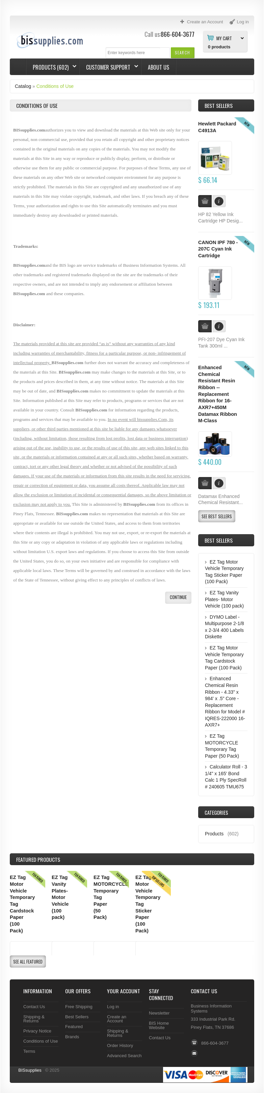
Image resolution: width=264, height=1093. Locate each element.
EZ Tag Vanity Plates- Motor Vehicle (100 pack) (224, 599)
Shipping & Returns (34, 1019)
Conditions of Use (55, 86)
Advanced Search (124, 1055)
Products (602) (51, 67)
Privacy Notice (37, 1030)
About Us (158, 67)
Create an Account (116, 1019)
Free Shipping (79, 1006)
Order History (120, 1045)
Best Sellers (219, 105)
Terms (29, 1051)
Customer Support (109, 67)
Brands (72, 1036)
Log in (113, 1006)
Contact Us (34, 1006)
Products (214, 833)
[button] (182, 52)
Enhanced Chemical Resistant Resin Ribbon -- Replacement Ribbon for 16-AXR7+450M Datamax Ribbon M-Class (217, 394)
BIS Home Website (159, 1025)
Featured (74, 1026)
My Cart (224, 38)
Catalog (23, 86)
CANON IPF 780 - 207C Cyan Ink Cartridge (218, 249)
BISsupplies (30, 1070)
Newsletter (159, 1013)
